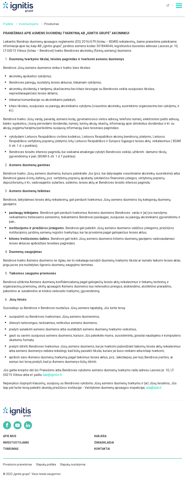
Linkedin (28, 425)
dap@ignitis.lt (52, 375)
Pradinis (8, 24)
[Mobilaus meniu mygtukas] (179, 6)
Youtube (17, 425)
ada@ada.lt (153, 388)
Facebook (7, 425)
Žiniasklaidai (104, 442)
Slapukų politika (46, 464)
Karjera (100, 436)
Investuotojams (29, 24)
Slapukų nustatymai (72, 464)
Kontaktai (102, 448)
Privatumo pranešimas (17, 464)
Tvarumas (11, 448)
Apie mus (9, 436)
